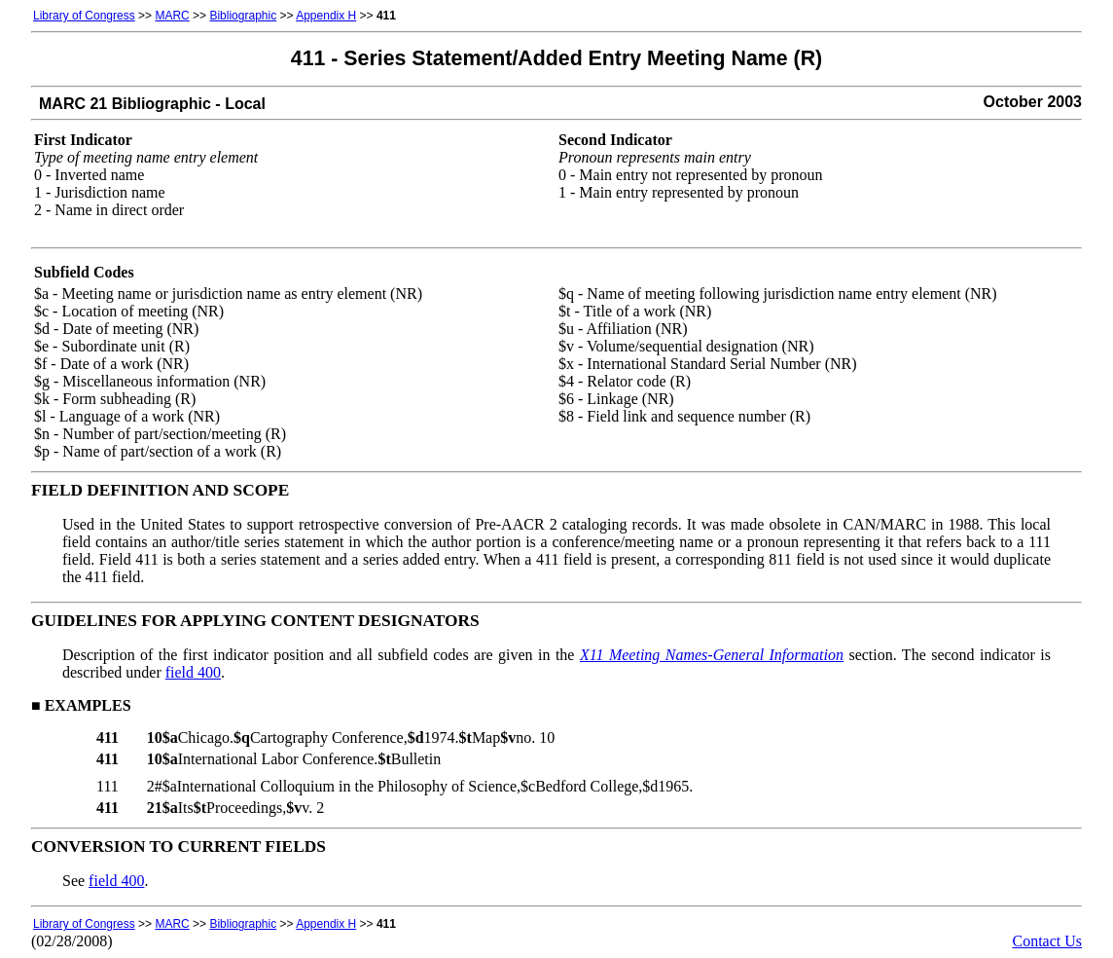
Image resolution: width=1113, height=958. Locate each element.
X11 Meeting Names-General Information (712, 654)
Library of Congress (84, 15)
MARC (172, 15)
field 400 (193, 672)
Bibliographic (242, 15)
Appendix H (326, 15)
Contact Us (1047, 941)
